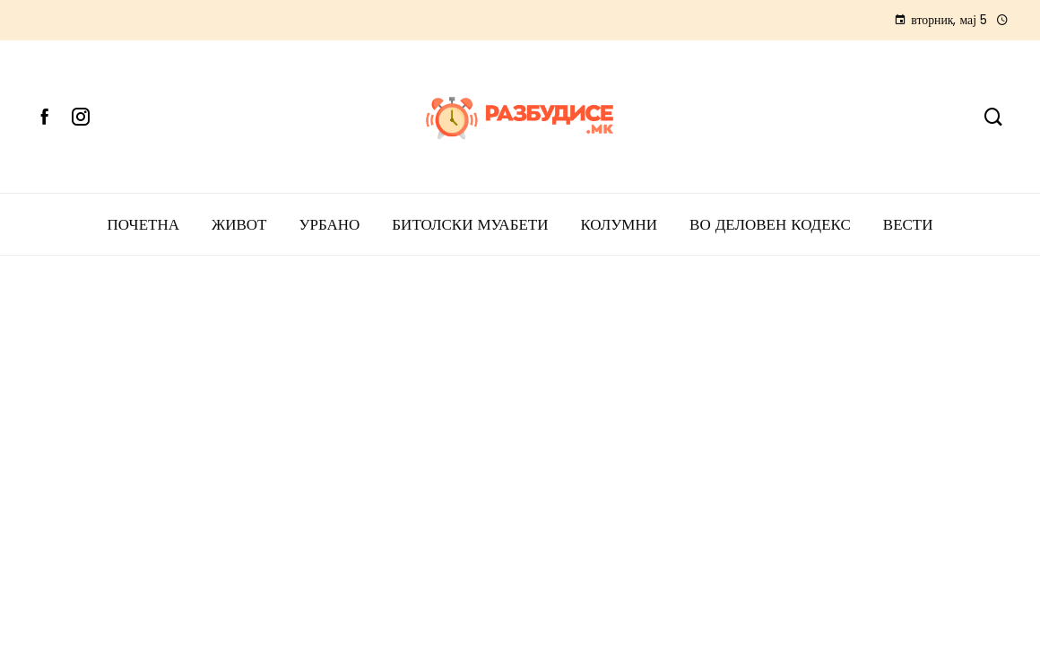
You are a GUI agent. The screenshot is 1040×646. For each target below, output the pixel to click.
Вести (908, 224)
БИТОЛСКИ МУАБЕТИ (470, 224)
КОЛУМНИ (618, 224)
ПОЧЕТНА (143, 224)
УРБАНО (329, 224)
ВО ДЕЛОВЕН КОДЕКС (770, 224)
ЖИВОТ (239, 224)
